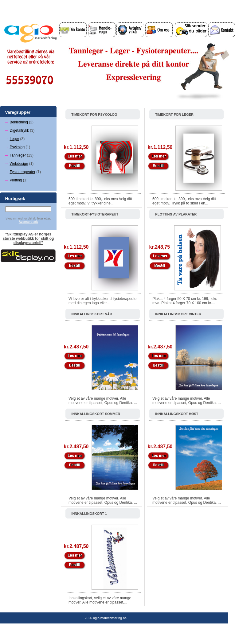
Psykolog (17, 147)
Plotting (16, 180)
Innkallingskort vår (91, 314)
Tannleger (18, 155)
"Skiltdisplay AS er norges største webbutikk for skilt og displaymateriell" (28, 238)
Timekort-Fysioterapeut (94, 214)
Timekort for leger (174, 114)
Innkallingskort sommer (95, 414)
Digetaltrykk (19, 130)
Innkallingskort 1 (89, 513)
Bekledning (19, 122)
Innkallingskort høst (176, 414)
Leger (14, 139)
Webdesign (19, 163)
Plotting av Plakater (176, 214)
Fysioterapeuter (22, 172)
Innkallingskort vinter (178, 314)
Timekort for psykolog (94, 114)
